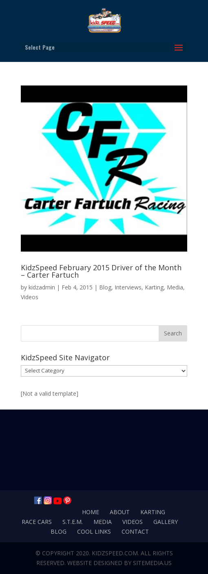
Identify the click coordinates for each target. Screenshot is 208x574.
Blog (105, 287)
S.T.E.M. (72, 522)
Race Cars (37, 522)
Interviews (128, 287)
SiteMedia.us (152, 563)
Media (175, 287)
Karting (154, 287)
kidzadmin (42, 287)
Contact (135, 531)
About (120, 512)
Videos (29, 297)
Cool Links (94, 531)
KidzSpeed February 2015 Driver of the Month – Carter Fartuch (101, 271)
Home (90, 512)
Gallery (165, 522)
